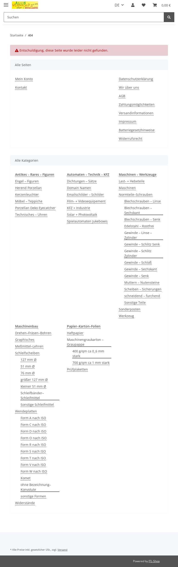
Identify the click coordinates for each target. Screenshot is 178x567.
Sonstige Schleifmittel (37, 404)
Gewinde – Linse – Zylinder (138, 235)
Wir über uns (129, 87)
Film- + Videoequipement (86, 201)
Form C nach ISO (33, 424)
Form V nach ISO (33, 464)
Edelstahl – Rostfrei (139, 226)
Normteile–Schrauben (136, 194)
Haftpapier (75, 333)
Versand (62, 549)
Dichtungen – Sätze (82, 181)
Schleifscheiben (27, 353)
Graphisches (24, 339)
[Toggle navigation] (6, 3)
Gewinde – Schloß (138, 262)
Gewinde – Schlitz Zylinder (137, 253)
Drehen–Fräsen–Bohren (33, 333)
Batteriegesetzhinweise (137, 130)
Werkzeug (126, 316)
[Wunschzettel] (143, 5)
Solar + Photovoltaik (82, 214)
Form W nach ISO (34, 471)
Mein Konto (24, 79)
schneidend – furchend (142, 296)
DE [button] (117, 5)
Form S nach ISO (33, 451)
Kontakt (21, 87)
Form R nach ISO (33, 444)
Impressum (127, 121)
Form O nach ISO (34, 438)
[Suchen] (84, 17)
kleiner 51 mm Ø (33, 386)
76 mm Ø (28, 373)
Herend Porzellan (28, 188)
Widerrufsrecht (130, 138)
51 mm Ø (28, 366)
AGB (122, 96)
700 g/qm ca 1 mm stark (90, 362)
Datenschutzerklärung (136, 79)
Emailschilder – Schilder (85, 194)
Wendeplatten (26, 411)
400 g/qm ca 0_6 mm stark (88, 353)
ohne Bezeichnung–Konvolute (36, 487)
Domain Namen (79, 188)
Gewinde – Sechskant (140, 269)
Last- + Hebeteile (132, 181)
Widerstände (25, 503)
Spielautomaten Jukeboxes (87, 221)
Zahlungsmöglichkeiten (137, 104)
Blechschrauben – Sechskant (138, 210)
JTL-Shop (154, 561)
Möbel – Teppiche (28, 201)
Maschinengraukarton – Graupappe (85, 342)
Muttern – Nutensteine (141, 282)
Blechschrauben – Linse (142, 201)
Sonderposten (129, 309)
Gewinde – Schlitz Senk (142, 244)
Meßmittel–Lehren (29, 346)
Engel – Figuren (27, 181)
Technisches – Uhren (31, 214)
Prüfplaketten (77, 369)
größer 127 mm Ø (34, 379)
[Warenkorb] (161, 5)
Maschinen (127, 188)
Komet (26, 478)
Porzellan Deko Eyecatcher (35, 208)
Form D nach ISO (33, 431)
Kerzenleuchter (27, 194)
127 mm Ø (28, 359)
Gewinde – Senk (136, 276)
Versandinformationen (136, 113)
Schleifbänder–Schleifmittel (32, 395)
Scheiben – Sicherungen (142, 289)
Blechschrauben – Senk (142, 219)
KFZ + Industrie (78, 208)
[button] (133, 5)
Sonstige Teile (135, 302)
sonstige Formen (33, 496)
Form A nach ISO (33, 418)
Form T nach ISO (33, 458)
